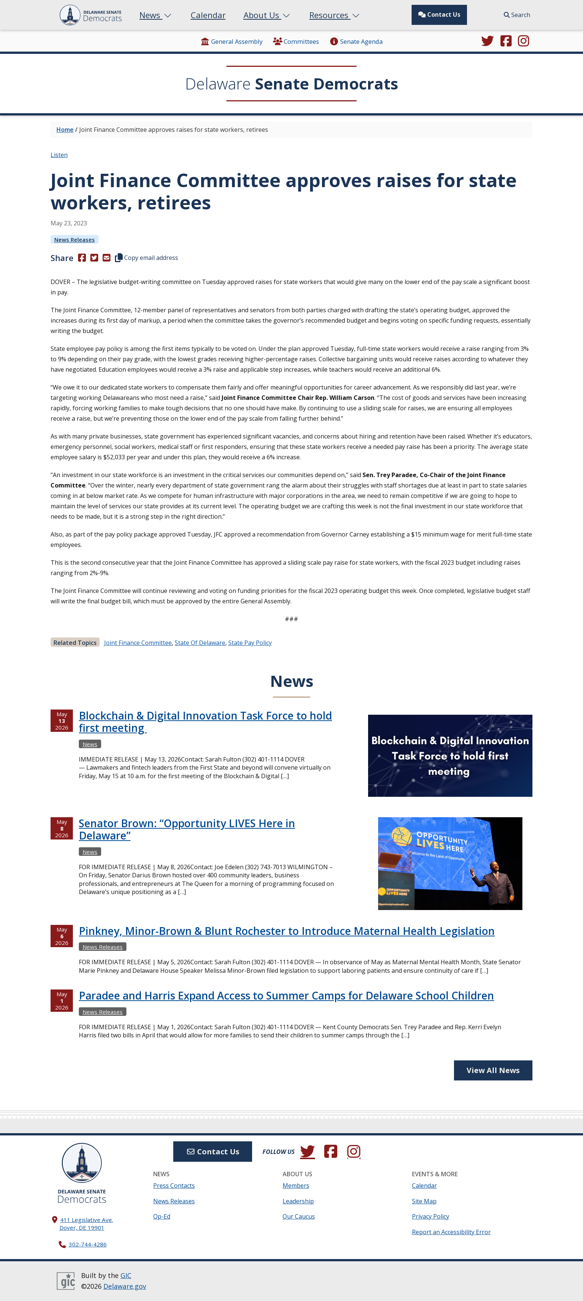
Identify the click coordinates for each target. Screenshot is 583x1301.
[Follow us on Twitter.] (487, 41)
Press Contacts (174, 1185)
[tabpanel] (291, 882)
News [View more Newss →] (90, 744)
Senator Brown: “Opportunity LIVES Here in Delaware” (187, 829)
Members (296, 1185)
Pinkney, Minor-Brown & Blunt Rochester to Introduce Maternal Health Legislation (287, 931)
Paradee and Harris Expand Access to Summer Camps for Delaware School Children (286, 995)
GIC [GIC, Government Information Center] (125, 1275)
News (156, 14)
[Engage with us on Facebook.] (506, 41)
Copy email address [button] (146, 258)
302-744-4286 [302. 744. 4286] (88, 1244)
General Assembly (231, 41)
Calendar (208, 14)
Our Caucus (299, 1216)
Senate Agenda (355, 41)
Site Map (424, 1201)
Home (65, 129)
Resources (335, 14)
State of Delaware (200, 643)
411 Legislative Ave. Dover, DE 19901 (86, 1223)
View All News (493, 1070)
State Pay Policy (250, 643)
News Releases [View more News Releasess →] (74, 239)
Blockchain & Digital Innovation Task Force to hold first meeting (205, 721)
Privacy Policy (430, 1216)
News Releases (174, 1201)
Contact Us (439, 14)
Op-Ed (161, 1216)
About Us (268, 14)
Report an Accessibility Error (451, 1232)
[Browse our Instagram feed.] (523, 41)
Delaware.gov (124, 1286)
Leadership (298, 1201)
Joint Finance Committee (138, 643)
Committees (296, 41)
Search (517, 15)
